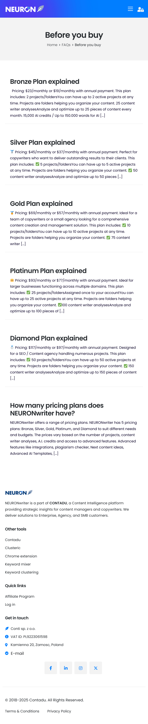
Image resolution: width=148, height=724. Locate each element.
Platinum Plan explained (48, 271)
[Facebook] (50, 668)
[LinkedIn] (66, 668)
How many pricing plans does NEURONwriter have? (57, 409)
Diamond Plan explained (48, 338)
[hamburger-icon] (130, 9)
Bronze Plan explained (44, 81)
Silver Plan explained (42, 142)
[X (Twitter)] (95, 668)
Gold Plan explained (41, 203)
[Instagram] (80, 668)
